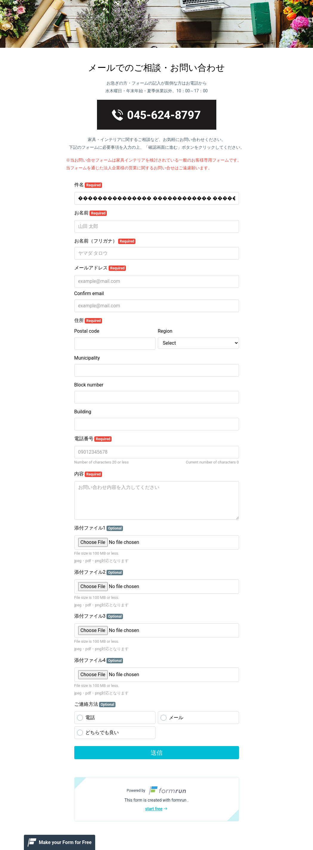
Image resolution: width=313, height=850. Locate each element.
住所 (88, 320)
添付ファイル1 (98, 528)
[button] (156, 799)
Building (82, 412)
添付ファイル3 (98, 616)
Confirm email (89, 293)
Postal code (86, 331)
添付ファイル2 (98, 572)
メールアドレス (100, 268)
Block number (89, 385)
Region (165, 331)
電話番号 (93, 439)
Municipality (87, 358)
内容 (88, 474)
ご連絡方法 (95, 704)
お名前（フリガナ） (105, 241)
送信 (157, 752)
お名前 (90, 213)
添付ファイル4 (98, 660)
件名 (88, 185)
